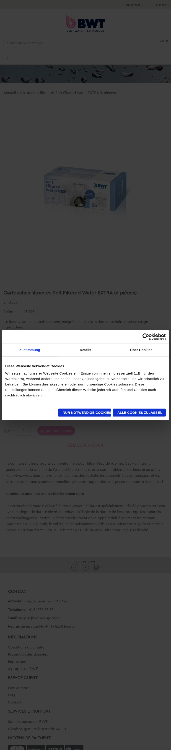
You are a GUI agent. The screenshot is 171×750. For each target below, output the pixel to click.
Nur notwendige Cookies (87, 412)
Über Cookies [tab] (141, 350)
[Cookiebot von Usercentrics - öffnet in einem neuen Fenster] (146, 336)
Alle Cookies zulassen (140, 412)
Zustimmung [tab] (29, 350)
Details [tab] (85, 350)
